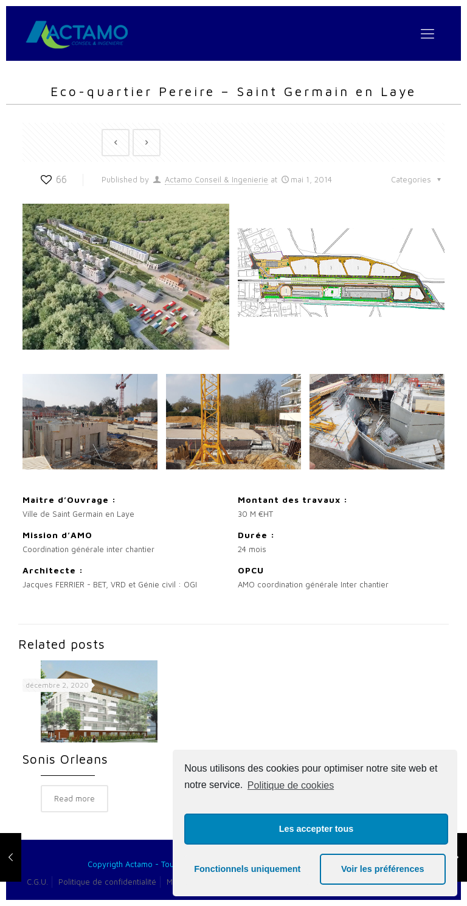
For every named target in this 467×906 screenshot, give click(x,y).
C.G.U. (37, 882)
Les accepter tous (316, 829)
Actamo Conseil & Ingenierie (216, 179)
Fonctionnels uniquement (247, 869)
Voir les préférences (382, 869)
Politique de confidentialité (107, 882)
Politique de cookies (290, 785)
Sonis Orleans (65, 759)
